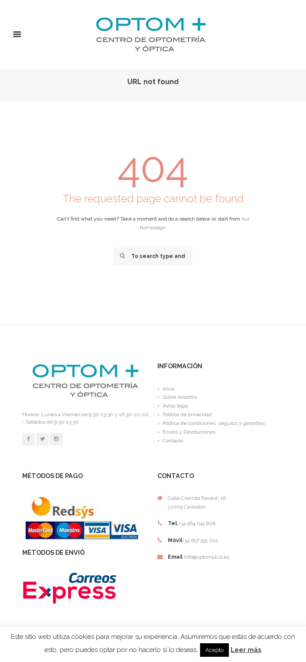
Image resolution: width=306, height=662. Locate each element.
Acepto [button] (214, 650)
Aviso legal (175, 406)
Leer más (246, 650)
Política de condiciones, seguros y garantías (214, 423)
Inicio (169, 389)
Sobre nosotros (180, 397)
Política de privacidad (187, 414)
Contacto (173, 441)
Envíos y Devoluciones (189, 432)
